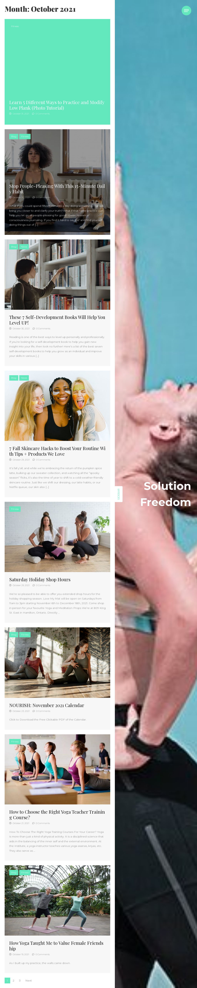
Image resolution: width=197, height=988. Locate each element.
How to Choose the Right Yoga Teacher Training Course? (57, 814)
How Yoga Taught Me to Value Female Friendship (56, 946)
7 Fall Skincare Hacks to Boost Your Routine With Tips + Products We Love (57, 451)
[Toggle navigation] (186, 10)
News (24, 246)
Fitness (15, 26)
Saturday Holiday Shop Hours (39, 579)
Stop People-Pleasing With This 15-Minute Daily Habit (57, 189)
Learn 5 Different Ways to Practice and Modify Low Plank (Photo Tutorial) (56, 105)
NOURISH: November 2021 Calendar (46, 705)
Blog (13, 136)
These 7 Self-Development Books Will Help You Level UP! (57, 320)
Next (28, 980)
